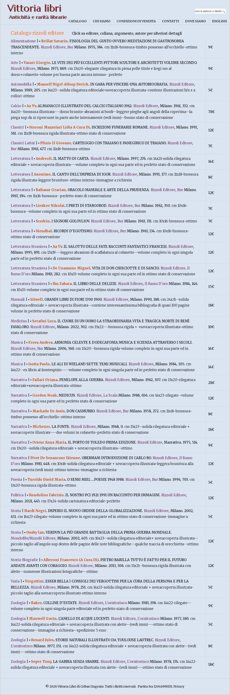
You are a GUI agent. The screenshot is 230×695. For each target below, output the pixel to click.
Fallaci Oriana (45, 380)
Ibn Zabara (62, 284)
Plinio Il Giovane (55, 143)
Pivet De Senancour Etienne (55, 458)
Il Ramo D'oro (156, 284)
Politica (17, 495)
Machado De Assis (48, 411)
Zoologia (18, 603)
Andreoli (44, 158)
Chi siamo (102, 21)
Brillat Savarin (54, 41)
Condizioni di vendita (136, 21)
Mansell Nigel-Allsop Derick (62, 84)
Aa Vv (31, 106)
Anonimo (42, 174)
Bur (70, 47)
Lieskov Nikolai (50, 205)
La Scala (110, 395)
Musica (17, 342)
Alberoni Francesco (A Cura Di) (71, 560)
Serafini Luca (44, 321)
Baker (36, 603)
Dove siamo (195, 21)
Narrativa (19, 380)
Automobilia (21, 84)
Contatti (170, 21)
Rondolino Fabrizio (46, 495)
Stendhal (44, 231)
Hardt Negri (35, 511)
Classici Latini (23, 143)
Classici (17, 127)
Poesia (16, 479)
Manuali (18, 299)
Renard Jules (42, 640)
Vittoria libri (34, 8)
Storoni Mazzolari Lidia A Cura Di (59, 127)
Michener (41, 426)
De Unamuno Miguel (71, 268)
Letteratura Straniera (29, 246)
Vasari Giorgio (37, 63)
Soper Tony (41, 661)
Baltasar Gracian (51, 190)
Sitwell (36, 299)
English (219, 21)
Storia (16, 511)
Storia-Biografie (24, 560)
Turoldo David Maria (46, 479)
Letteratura (20, 158)
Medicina (19, 321)
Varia (15, 581)
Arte (14, 63)
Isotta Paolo (39, 364)
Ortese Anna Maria (49, 442)
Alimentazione (23, 41)
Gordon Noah (44, 395)
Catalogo (78, 21)
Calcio (16, 106)
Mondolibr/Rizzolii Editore (33, 538)
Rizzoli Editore (53, 47)
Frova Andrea (40, 342)
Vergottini (34, 581)
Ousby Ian (35, 532)
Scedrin (43, 221)
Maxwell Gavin (43, 618)
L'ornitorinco (116, 603)
